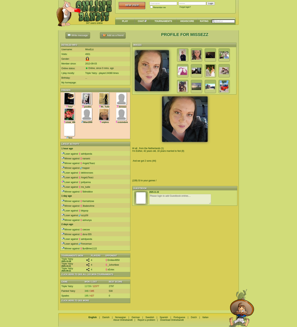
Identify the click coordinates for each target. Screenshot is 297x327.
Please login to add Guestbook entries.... (180, 199)
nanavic (85, 158)
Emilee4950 (112, 260)
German (136, 317)
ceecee (85, 229)
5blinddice (86, 191)
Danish (105, 317)
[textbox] (223, 21)
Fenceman (85, 244)
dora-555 (85, 234)
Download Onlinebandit (172, 320)
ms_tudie (84, 187)
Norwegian (120, 317)
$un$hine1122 (88, 248)
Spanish (164, 317)
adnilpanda (85, 154)
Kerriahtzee (87, 201)
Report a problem (146, 320)
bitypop (83, 210)
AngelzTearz (87, 163)
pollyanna (85, 182)
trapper (85, 168)
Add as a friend (112, 35)
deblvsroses (86, 172)
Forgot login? (185, 7)
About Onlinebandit (123, 320)
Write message (78, 35)
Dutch (194, 317)
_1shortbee (112, 265)
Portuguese (179, 317)
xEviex (109, 269)
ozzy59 (83, 215)
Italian (205, 317)
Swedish (149, 317)
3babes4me (87, 206)
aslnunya (85, 220)
